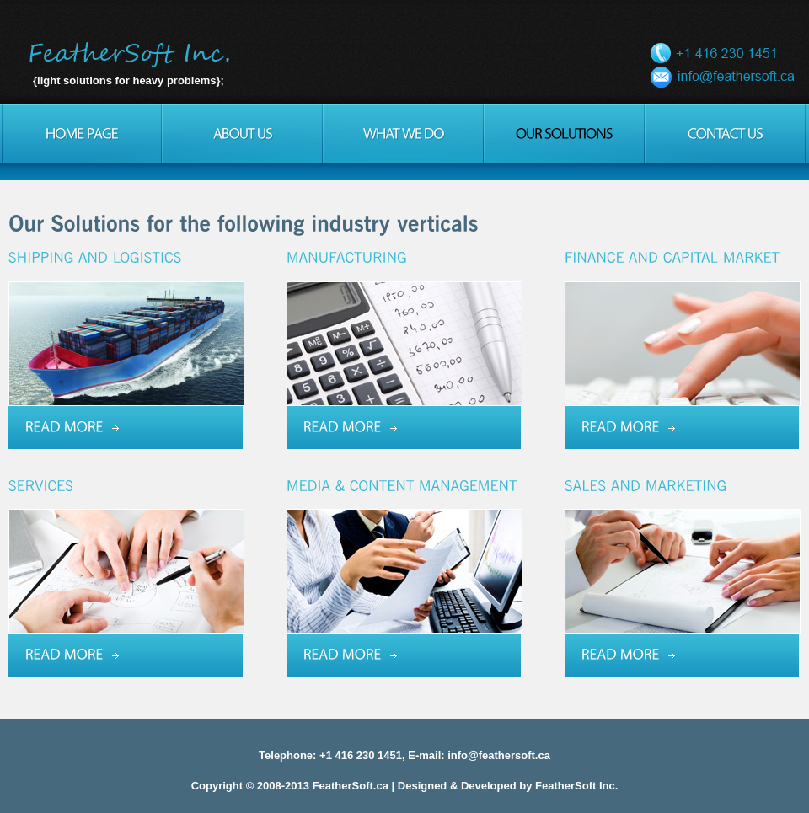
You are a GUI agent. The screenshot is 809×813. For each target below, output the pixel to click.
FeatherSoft (132, 54)
